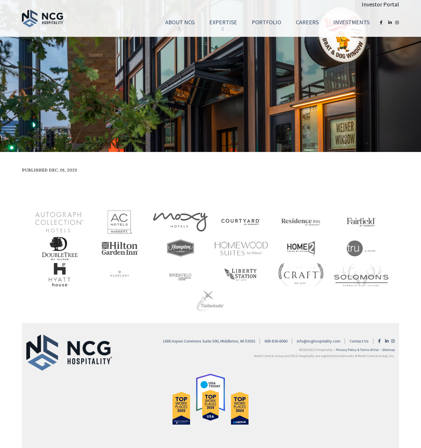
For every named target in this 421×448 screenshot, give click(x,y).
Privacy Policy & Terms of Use (357, 349)
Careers (307, 22)
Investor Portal (380, 4)
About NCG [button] (180, 25)
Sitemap (388, 349)
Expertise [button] (223, 25)
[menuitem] (180, 22)
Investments (351, 22)
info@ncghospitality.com (318, 341)
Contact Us (359, 341)
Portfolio (266, 22)
